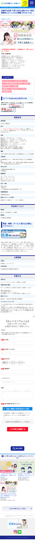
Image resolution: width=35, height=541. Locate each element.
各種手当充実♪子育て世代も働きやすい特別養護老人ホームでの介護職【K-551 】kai (8, 497)
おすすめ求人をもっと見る (17, 510)
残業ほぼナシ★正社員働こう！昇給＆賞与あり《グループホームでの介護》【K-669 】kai (26, 477)
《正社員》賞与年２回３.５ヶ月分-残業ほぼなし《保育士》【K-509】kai (8, 477)
